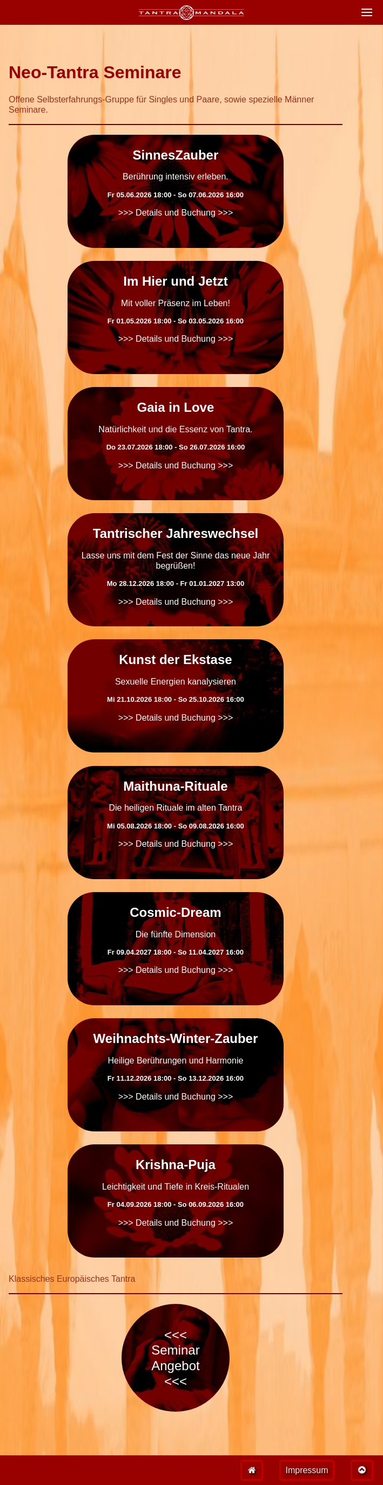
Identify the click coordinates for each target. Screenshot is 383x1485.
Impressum (306, 1470)
